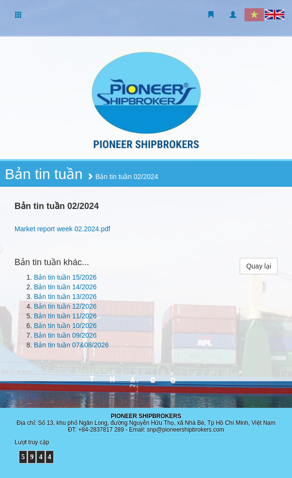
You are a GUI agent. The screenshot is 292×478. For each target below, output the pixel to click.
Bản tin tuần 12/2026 (65, 306)
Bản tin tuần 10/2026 (65, 325)
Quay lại (258, 266)
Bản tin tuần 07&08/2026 (71, 345)
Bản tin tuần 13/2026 (65, 296)
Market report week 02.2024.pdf (62, 229)
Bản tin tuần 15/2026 (65, 277)
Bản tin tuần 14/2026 (65, 287)
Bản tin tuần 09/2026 (65, 335)
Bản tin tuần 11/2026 (65, 316)
